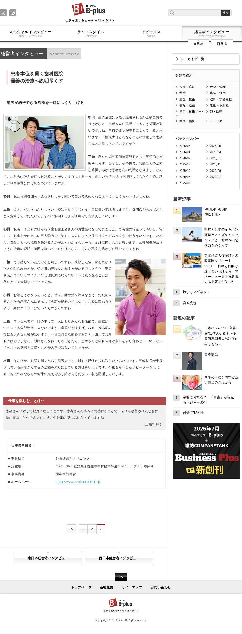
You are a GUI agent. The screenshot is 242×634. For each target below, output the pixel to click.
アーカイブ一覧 (192, 59)
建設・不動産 (219, 105)
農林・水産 (218, 93)
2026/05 (215, 146)
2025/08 (184, 177)
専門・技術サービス (189, 113)
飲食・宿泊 (187, 87)
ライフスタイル (91, 33)
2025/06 (184, 183)
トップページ (81, 587)
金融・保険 (218, 87)
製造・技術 (187, 99)
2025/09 (215, 171)
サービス (216, 121)
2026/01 (215, 158)
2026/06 (184, 146)
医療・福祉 (187, 121)
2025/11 (215, 164)
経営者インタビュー (212, 33)
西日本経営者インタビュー (119, 558)
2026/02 (184, 158)
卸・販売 (216, 111)
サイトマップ (132, 587)
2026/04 (184, 152)
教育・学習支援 (221, 99)
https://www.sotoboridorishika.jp (78, 482)
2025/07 (215, 177)
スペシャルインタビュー (30, 33)
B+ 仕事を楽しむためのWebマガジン (90, 12)
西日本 (222, 44)
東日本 (198, 44)
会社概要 (106, 587)
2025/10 (184, 171)
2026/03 (215, 152)
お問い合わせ (161, 587)
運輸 (182, 93)
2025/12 (184, 164)
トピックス (151, 33)
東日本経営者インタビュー (48, 558)
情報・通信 (187, 105)
